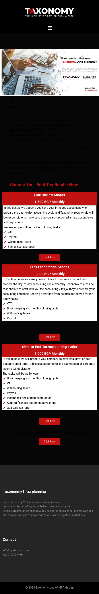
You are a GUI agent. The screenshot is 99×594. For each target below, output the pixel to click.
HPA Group (66, 587)
